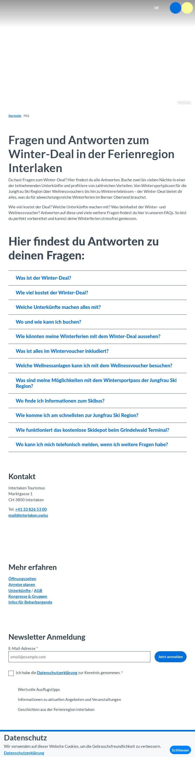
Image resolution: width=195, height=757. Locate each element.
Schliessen (180, 750)
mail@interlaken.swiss (28, 515)
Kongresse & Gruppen (27, 596)
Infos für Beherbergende (30, 601)
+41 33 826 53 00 (31, 509)
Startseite (14, 115)
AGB (38, 590)
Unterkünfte (19, 590)
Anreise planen (21, 584)
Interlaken (184, 102)
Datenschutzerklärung (57, 672)
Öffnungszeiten (22, 578)
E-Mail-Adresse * (23, 648)
